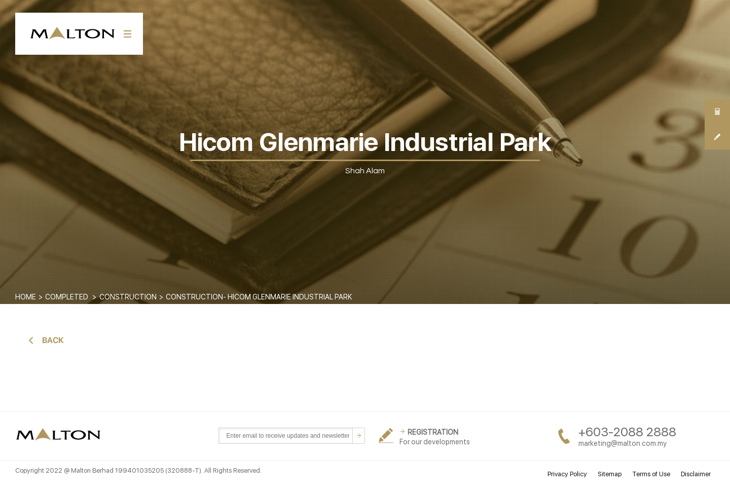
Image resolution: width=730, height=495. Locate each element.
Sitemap (610, 474)
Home (25, 297)
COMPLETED (66, 297)
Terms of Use (651, 474)
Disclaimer (696, 474)
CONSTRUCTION (128, 297)
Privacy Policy (567, 474)
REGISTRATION (433, 432)
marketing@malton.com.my (622, 443)
